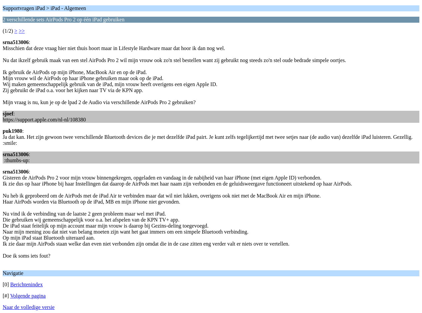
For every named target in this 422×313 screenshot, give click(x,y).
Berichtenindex (26, 284)
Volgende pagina (28, 296)
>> (22, 31)
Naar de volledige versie (29, 307)
